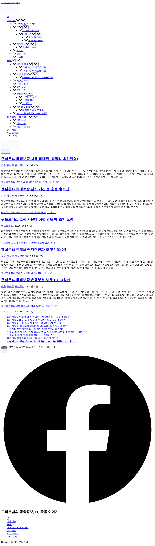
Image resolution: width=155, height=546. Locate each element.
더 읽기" (31, 182)
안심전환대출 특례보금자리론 (30, 113)
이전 (5, 311)
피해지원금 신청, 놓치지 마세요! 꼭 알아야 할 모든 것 (34, 323)
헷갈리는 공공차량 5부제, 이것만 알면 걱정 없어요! (33, 338)
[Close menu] (4, 350)
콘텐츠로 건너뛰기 (10, 2)
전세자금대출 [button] (23, 107)
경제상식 (19, 87)
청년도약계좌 (21, 80)
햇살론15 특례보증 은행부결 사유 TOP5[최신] (36, 280)
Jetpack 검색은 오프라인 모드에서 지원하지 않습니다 (28, 346)
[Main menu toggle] (5, 151)
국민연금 (19, 90)
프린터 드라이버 (29, 30)
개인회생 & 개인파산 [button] (19, 117)
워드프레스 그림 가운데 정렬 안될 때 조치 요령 (37, 219)
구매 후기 (12, 136)
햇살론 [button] (20, 94)
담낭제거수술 (27, 47)
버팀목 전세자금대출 (31, 110)
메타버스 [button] (27, 34)
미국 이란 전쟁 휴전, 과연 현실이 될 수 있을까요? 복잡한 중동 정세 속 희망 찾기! (48, 332)
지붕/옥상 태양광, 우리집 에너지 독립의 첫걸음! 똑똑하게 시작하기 (41, 341)
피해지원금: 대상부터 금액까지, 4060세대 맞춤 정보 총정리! (37, 326)
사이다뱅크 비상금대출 (32, 70)
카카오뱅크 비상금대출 (32, 67)
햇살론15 (25, 103)
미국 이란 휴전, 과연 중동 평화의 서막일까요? (30, 335)
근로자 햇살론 (28, 97)
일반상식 (19, 53)
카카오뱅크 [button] (22, 74)
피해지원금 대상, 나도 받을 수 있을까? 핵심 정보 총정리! (36, 320)
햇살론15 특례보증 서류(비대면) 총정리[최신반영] (39, 159)
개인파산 (19, 123)
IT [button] (17, 27)
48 (21, 311)
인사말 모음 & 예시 (24, 23)
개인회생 (19, 120)
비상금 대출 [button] (22, 64)
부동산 (18, 50)
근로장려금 (20, 84)
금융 (3, 165)
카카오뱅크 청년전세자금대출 (36, 77)
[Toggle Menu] (23, 20)
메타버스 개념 (33, 37)
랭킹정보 (11, 129)
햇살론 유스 (26, 100)
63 (26, 311)
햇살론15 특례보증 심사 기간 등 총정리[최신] (35, 189)
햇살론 (10, 165)
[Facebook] (77, 505)
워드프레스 (13, 132)
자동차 (18, 57)
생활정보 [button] (13, 20)
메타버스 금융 (33, 40)
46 (15, 311)
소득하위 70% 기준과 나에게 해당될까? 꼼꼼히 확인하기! (36, 329)
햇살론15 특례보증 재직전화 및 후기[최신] (33, 249)
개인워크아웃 (21, 126)
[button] (18, 20)
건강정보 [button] (21, 44)
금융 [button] (11, 60)
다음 (32, 311)
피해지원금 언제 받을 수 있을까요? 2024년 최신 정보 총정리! (38, 317)
